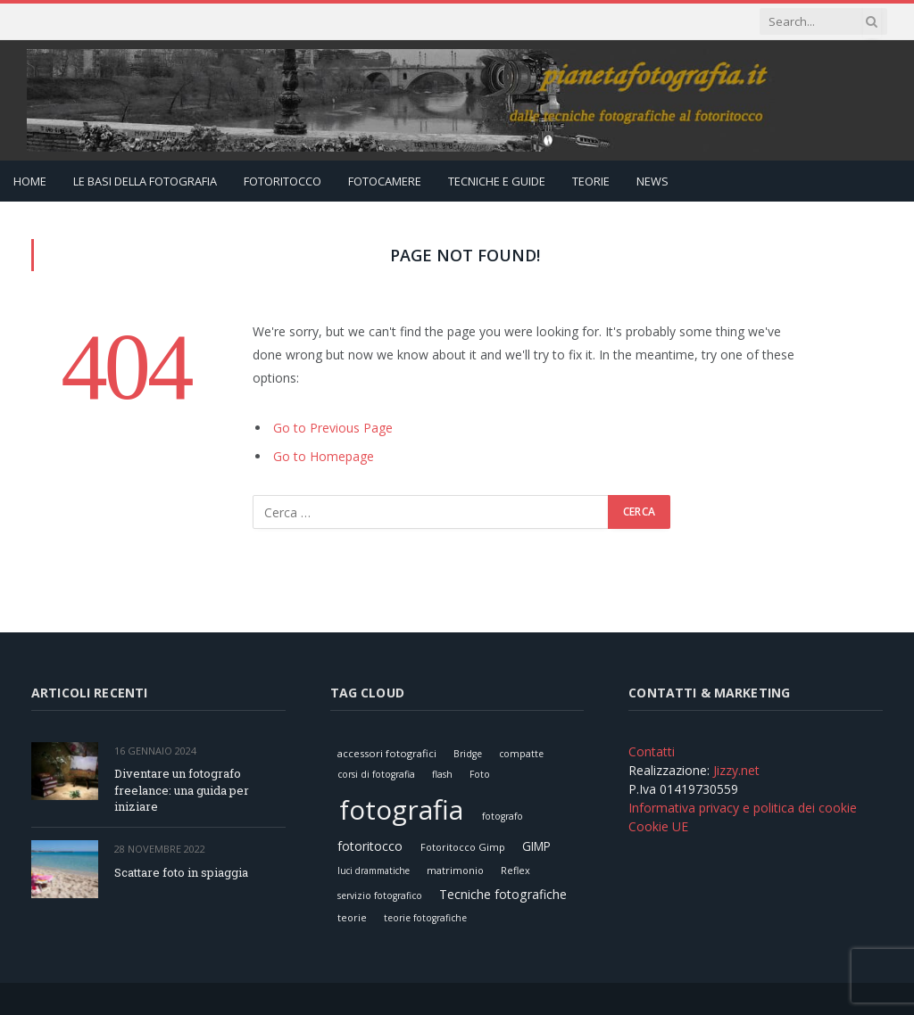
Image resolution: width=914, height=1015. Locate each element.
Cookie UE (658, 826)
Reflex (515, 870)
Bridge (467, 753)
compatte (521, 753)
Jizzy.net (736, 770)
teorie (352, 917)
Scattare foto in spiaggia (181, 872)
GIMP (536, 846)
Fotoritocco (282, 181)
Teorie (591, 181)
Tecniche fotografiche (503, 894)
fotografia (401, 809)
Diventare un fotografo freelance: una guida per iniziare (181, 789)
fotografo (502, 816)
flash (442, 774)
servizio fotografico (379, 895)
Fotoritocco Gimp (462, 847)
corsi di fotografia (376, 774)
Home (29, 181)
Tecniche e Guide (496, 181)
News (652, 181)
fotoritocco (370, 846)
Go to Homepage (323, 456)
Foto (479, 774)
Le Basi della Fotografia (145, 181)
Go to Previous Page (333, 427)
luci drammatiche (373, 870)
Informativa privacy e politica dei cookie (742, 807)
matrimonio (455, 870)
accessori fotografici (386, 753)
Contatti (651, 751)
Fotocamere (384, 181)
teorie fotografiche (425, 918)
